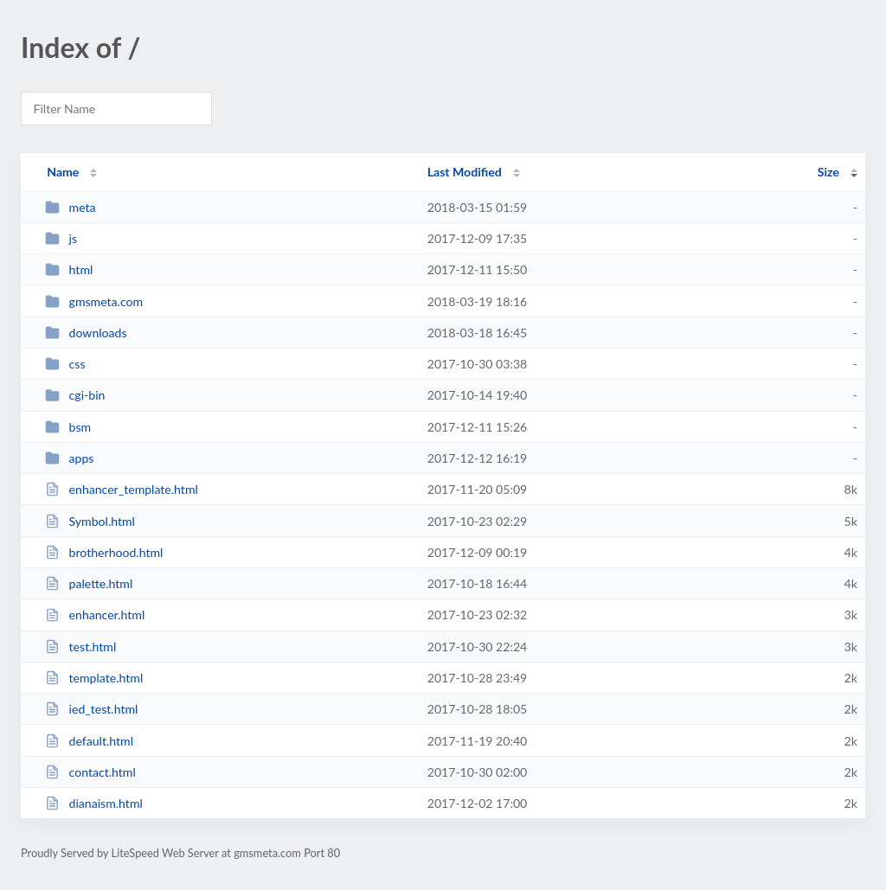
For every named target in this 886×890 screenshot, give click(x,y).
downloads (85, 332)
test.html (80, 646)
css (65, 363)
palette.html (88, 583)
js (61, 238)
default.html (89, 740)
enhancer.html (94, 614)
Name (63, 171)
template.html (94, 677)
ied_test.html (91, 708)
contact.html (90, 772)
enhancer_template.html (121, 489)
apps (69, 458)
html (69, 269)
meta (70, 207)
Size (828, 171)
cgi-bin (75, 394)
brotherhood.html (104, 552)
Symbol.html (90, 521)
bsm (68, 426)
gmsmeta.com (94, 301)
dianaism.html (94, 803)
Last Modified (464, 171)
